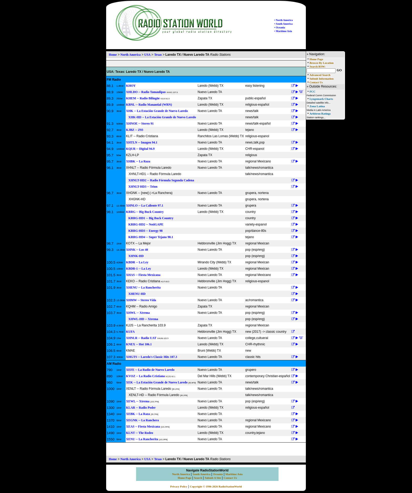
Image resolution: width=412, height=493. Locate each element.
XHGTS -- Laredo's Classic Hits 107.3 (151, 357)
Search (198, 477)
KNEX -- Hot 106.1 (139, 344)
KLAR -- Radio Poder (141, 407)
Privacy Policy (178, 486)
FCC (313, 91)
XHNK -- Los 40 (137, 249)
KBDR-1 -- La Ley (138, 268)
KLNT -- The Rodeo (139, 433)
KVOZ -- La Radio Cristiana (145, 376)
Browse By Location (322, 62)
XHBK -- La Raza (138, 161)
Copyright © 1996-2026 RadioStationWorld (216, 486)
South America (201, 474)
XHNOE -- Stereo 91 (140, 123)
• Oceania (279, 27)
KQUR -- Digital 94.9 (140, 149)
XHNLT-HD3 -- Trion (142, 186)
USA (147, 55)
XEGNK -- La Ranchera (142, 420)
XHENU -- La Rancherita (143, 287)
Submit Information (321, 78)
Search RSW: (318, 66)
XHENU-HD (136, 294)
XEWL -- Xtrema (138, 401)
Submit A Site (213, 477)
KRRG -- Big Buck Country (145, 212)
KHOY (131, 86)
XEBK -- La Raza (138, 414)
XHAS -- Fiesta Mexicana (143, 275)
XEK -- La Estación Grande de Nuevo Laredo (157, 382)
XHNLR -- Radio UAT (141, 338)
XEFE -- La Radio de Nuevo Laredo (150, 370)
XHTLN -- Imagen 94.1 (141, 142)
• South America (283, 23)
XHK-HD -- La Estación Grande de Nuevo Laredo (161, 117)
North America (130, 55)
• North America (283, 20)
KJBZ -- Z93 (134, 130)
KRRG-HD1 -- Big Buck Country (149, 218)
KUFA (130, 331)
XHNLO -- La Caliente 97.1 (144, 205)
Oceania (218, 474)
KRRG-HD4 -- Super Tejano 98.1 (149, 237)
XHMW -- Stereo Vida (141, 300)
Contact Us (316, 82)
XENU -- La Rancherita (142, 439)
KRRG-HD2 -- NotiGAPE (144, 224)
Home (113, 55)
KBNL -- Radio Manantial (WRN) (149, 104)
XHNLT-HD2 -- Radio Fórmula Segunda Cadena (160, 180)
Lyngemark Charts (321, 98)
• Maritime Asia (283, 31)
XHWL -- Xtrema (138, 313)
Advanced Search (320, 75)
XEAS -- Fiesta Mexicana (143, 426)
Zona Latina (317, 106)
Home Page (316, 59)
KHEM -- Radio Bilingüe (143, 98)
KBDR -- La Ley (137, 262)
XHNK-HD (135, 256)
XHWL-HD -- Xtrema (142, 319)
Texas (158, 55)
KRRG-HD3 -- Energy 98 (144, 231)
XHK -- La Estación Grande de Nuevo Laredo (157, 111)
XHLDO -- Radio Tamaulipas (146, 92)
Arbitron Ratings (320, 113)
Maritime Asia (234, 474)
